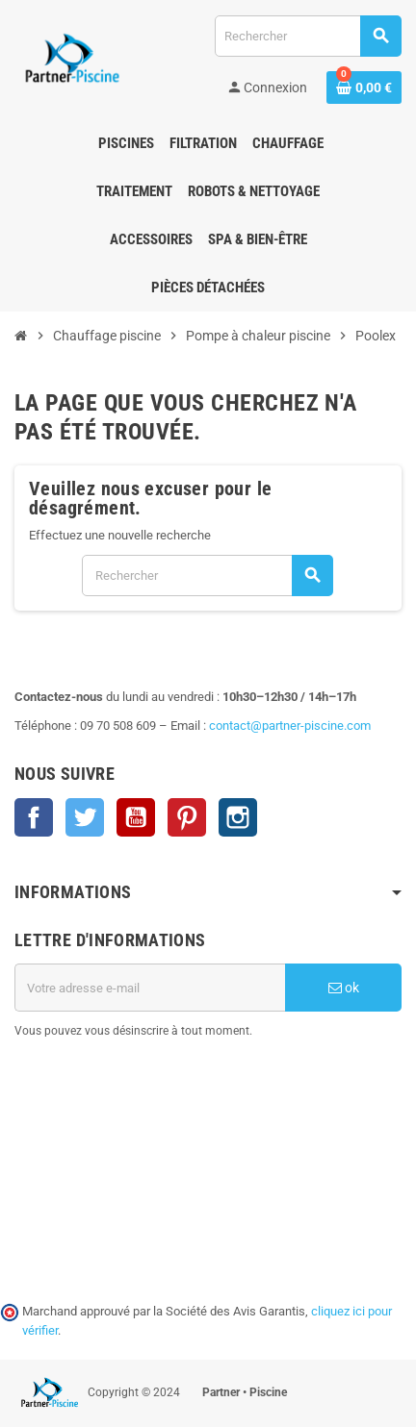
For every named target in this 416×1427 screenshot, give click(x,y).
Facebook (33, 817)
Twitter (84, 817)
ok (343, 987)
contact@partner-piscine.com (290, 725)
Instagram (238, 817)
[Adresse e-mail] (149, 988)
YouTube (136, 817)
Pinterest (187, 817)
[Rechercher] (308, 36)
